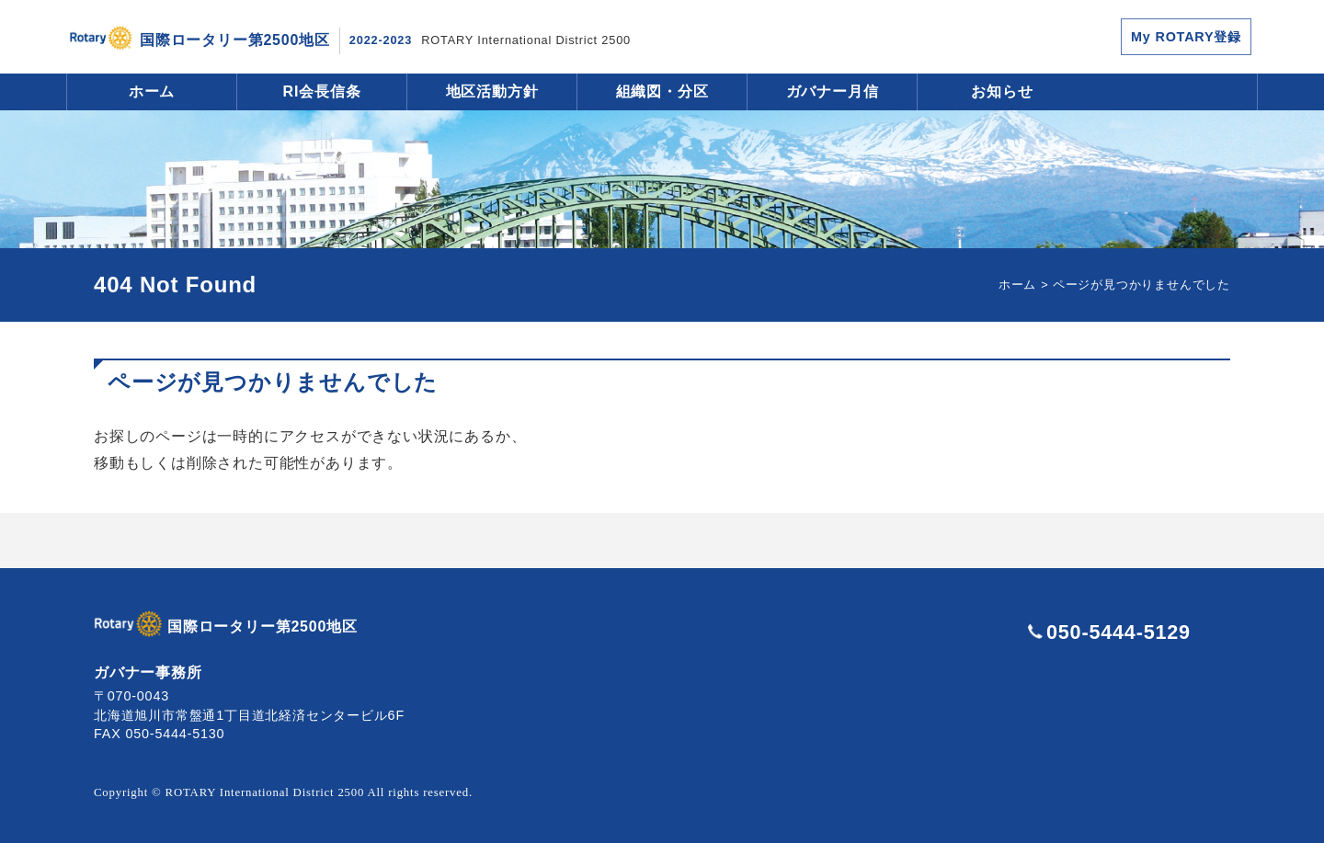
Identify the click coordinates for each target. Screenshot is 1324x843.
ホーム (152, 91)
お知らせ (1002, 91)
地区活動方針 (492, 91)
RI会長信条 (322, 91)
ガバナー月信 (832, 91)
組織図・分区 (662, 91)
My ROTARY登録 (1186, 36)
